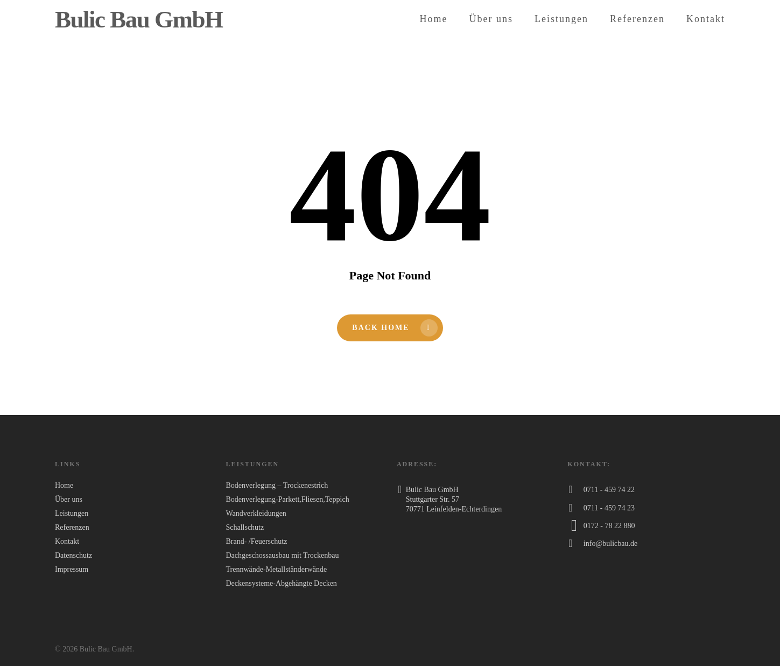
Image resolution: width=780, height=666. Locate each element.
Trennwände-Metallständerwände (276, 569)
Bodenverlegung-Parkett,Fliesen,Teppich (287, 499)
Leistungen (561, 18)
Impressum (71, 569)
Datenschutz (73, 555)
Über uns (491, 18)
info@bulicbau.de (610, 543)
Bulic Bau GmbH (139, 19)
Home (434, 18)
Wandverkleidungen (256, 513)
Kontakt (705, 18)
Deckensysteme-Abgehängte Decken (281, 583)
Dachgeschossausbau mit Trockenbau (282, 555)
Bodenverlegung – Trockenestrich (277, 485)
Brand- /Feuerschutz (256, 541)
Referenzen (637, 18)
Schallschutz (245, 527)
